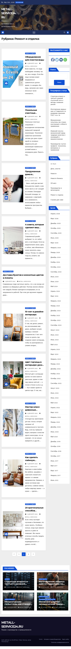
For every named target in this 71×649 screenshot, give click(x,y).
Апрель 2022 (55, 407)
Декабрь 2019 (55, 441)
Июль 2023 (55, 335)
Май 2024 (54, 286)
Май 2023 (54, 344)
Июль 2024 (55, 277)
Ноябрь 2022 (55, 374)
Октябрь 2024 (56, 267)
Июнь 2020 (55, 432)
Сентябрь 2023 (56, 325)
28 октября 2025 (45, 607)
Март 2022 (54, 412)
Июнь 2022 (55, 398)
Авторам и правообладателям (52, 639)
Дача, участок (55, 169)
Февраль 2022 (56, 417)
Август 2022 (55, 388)
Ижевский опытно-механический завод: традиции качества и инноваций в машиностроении (58, 135)
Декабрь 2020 (56, 427)
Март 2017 (54, 470)
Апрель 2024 (55, 291)
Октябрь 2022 (56, 378)
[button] (64, 32)
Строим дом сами (57, 200)
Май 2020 (54, 437)
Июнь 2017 (54, 461)
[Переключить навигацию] (34, 32)
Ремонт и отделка (30, 53)
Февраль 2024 (56, 301)
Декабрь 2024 (56, 257)
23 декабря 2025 (11, 607)
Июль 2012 (54, 480)
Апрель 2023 (55, 349)
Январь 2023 (55, 364)
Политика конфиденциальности (60, 642)
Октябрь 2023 (56, 320)
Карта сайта (65, 639)
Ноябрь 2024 (55, 262)
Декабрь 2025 (56, 223)
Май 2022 (54, 403)
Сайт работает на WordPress (9, 640)
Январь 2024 (55, 306)
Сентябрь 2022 (56, 383)
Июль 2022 (55, 393)
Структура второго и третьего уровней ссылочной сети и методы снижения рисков (58, 100)
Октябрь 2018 (55, 446)
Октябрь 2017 (55, 456)
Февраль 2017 (55, 475)
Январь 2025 (55, 252)
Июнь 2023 (55, 340)
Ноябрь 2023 (55, 315)
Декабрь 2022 (56, 369)
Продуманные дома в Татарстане (32, 174)
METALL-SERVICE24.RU (8, 13)
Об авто (53, 183)
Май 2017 (54, 466)
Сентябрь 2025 (56, 233)
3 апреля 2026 (11, 587)
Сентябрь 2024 (56, 272)
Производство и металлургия (47, 599)
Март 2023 (54, 354)
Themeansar (5, 641)
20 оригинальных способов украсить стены (34, 511)
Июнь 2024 (55, 281)
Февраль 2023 (56, 359)
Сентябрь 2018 (56, 451)
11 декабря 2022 (32, 63)
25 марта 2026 (45, 587)
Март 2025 (54, 243)
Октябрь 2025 (56, 228)
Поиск (53, 70)
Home (40, 639)
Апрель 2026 (55, 214)
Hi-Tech (53, 164)
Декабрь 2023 (56, 311)
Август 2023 (55, 330)
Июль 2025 (55, 238)
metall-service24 (24, 281)
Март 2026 (54, 218)
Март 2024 (54, 296)
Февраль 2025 (56, 247)
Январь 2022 (55, 422)
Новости (53, 173)
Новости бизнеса (57, 178)
